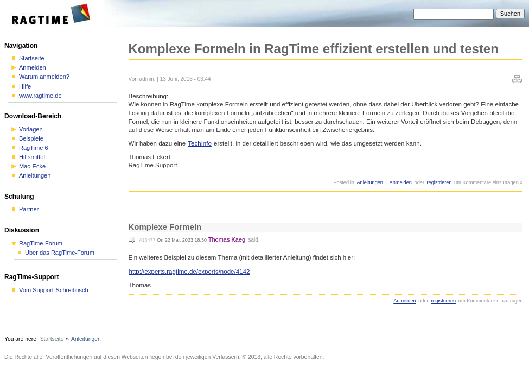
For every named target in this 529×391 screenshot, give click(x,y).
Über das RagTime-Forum (59, 253)
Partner (29, 209)
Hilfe (25, 87)
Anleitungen (369, 182)
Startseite (31, 58)
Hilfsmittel (32, 157)
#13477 (147, 240)
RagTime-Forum (40, 244)
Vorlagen (31, 130)
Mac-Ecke (32, 166)
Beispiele (31, 139)
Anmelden (401, 182)
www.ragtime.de (40, 96)
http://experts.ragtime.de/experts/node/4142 (189, 271)
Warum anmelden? (44, 77)
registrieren (439, 182)
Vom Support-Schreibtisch (53, 290)
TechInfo (200, 143)
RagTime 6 (33, 148)
